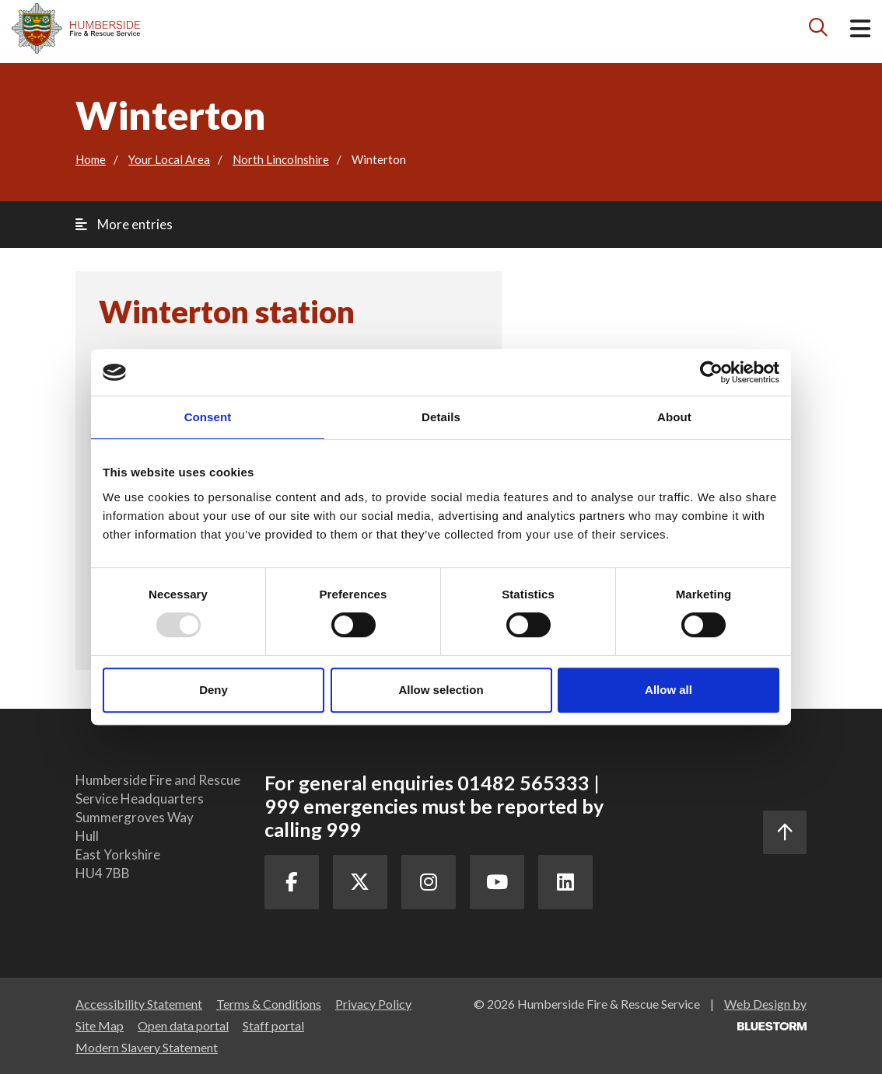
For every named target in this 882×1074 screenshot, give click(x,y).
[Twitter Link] (360, 882)
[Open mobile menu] (860, 31)
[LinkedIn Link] (565, 882)
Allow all (668, 689)
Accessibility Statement (138, 1003)
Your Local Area (169, 159)
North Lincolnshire (281, 159)
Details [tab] (441, 417)
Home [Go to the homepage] (90, 159)
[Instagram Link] (428, 882)
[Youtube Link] (497, 882)
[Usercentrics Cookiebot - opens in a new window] (711, 372)
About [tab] (674, 417)
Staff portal (273, 1025)
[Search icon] (818, 31)
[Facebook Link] (291, 882)
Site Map (99, 1025)
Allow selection (440, 689)
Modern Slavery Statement (146, 1047)
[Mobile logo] (76, 28)
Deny (213, 689)
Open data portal (183, 1025)
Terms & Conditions (268, 1003)
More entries (124, 224)
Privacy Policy (373, 1003)
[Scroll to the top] (785, 832)
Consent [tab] (208, 417)
